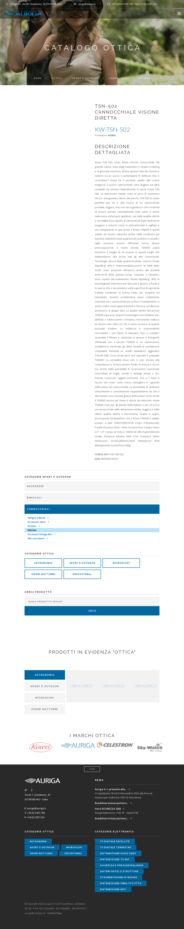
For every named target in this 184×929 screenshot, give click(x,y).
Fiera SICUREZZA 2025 (108, 808)
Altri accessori (36, 538)
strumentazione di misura (118, 877)
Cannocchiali (119, 78)
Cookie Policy (54, 913)
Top (92, 769)
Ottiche (32, 530)
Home (38, 78)
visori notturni (43, 574)
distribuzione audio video (118, 853)
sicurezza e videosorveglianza (121, 865)
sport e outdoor (82, 563)
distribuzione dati (113, 889)
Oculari (32, 526)
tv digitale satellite (115, 841)
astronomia (43, 563)
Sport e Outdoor (85, 78)
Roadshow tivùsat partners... (111, 803)
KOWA (112, 135)
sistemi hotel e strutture (119, 871)
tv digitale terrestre (115, 847)
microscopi (121, 563)
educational (82, 574)
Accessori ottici (37, 522)
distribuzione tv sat (114, 859)
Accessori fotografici (40, 534)
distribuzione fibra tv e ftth (120, 883)
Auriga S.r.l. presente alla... (111, 789)
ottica (57, 78)
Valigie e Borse (36, 517)
